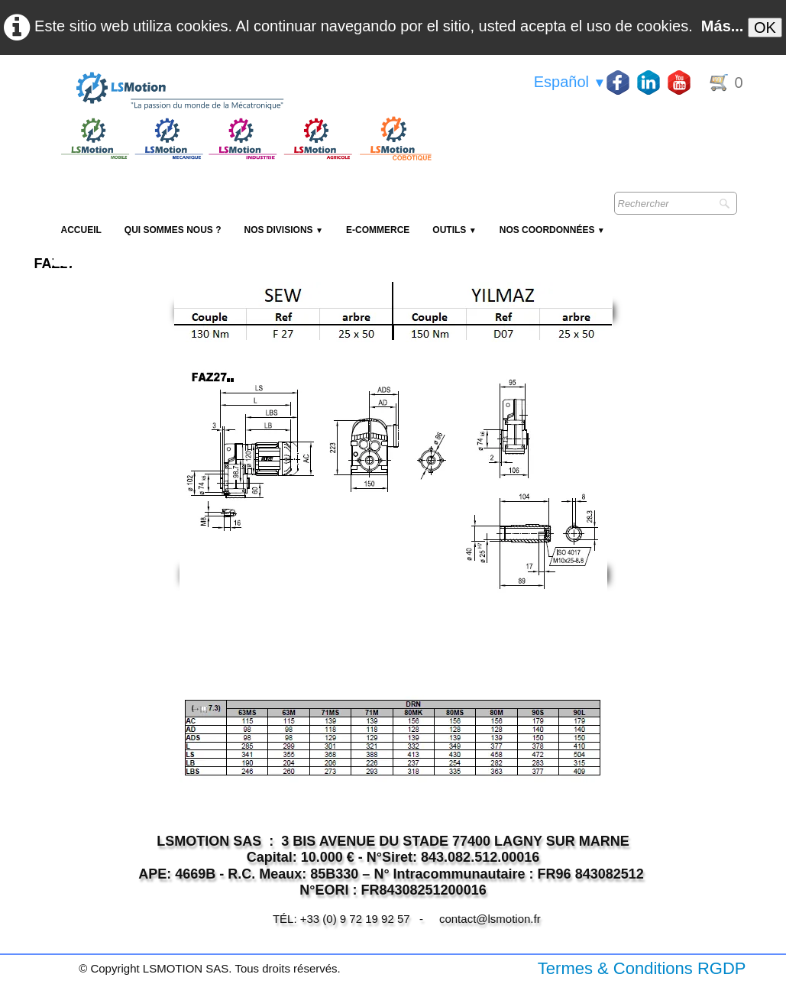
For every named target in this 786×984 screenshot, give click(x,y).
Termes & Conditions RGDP (642, 968)
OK (765, 27)
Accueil (81, 230)
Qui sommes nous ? (173, 230)
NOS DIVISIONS (283, 230)
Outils (454, 230)
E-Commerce (377, 230)
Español (570, 81)
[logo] (244, 91)
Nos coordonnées (552, 230)
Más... (722, 26)
